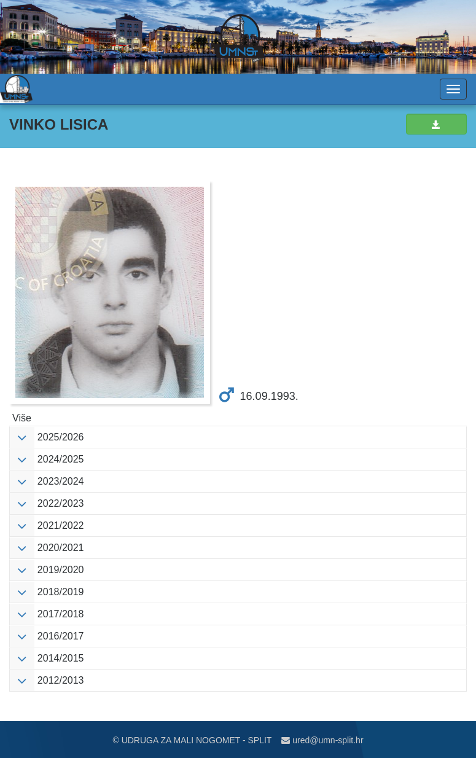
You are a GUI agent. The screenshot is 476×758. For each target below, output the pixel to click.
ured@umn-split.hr (322, 740)
